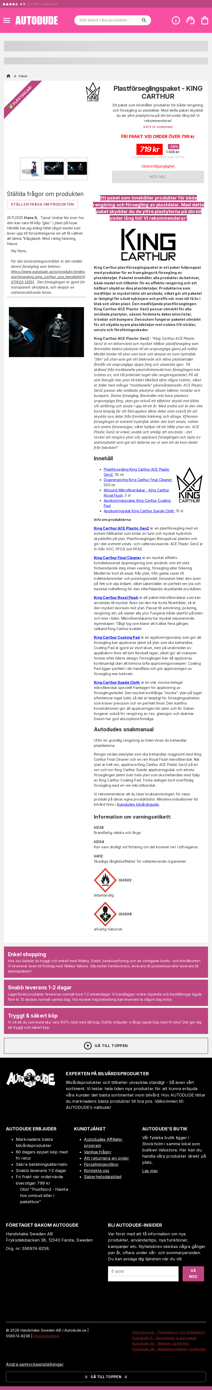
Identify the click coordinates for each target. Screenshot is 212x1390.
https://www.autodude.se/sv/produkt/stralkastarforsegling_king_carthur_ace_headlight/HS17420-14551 (48, 276)
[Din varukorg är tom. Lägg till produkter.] (205, 20)
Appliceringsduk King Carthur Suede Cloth (139, 511)
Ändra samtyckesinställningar (35, 1364)
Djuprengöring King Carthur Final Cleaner (138, 480)
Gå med (193, 1273)
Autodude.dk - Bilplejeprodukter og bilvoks (169, 1349)
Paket (23, 76)
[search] (144, 20)
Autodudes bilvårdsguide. (138, 804)
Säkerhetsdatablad (102, 1176)
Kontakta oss (96, 1170)
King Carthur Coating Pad (117, 637)
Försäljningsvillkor (101, 1164)
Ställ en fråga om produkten (42, 204)
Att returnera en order (106, 1158)
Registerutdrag (46, 1336)
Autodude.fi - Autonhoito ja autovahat (164, 1338)
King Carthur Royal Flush (116, 597)
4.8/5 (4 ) (158, 127)
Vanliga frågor (97, 1151)
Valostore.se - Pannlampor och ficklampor (168, 1332)
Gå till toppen (105, 1045)
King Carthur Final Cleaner (117, 558)
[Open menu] (6, 20)
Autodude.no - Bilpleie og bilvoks (160, 1343)
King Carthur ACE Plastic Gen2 (121, 528)
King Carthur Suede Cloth (117, 682)
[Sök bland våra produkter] (109, 20)
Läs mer (150, 1170)
